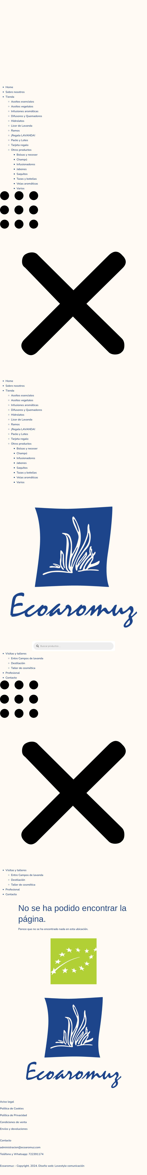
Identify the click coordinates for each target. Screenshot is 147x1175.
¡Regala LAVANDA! (23, 135)
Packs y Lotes (19, 140)
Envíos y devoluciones (13, 1129)
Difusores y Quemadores (26, 116)
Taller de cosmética (23, 668)
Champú (22, 159)
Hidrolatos (17, 121)
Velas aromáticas (27, 183)
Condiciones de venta (13, 1122)
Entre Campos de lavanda (27, 658)
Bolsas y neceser (27, 155)
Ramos (15, 130)
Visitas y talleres (16, 653)
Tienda (10, 97)
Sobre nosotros (15, 92)
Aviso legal (7, 1102)
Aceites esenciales (22, 101)
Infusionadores (26, 164)
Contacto (11, 678)
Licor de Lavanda (21, 126)
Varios (20, 188)
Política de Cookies (12, 1108)
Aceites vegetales (22, 106)
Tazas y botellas (27, 179)
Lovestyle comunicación (69, 1166)
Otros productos (21, 150)
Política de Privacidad (13, 1115)
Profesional (13, 673)
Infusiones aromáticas (24, 111)
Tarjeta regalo (19, 145)
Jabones (22, 169)
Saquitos (22, 174)
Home (9, 87)
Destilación (18, 663)
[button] (73, 285)
